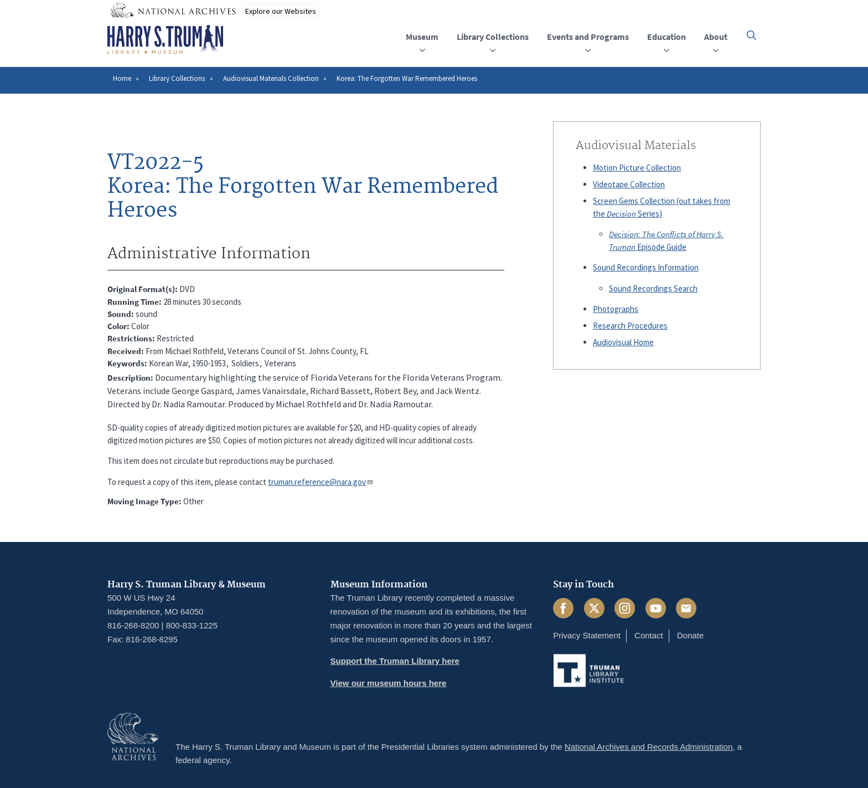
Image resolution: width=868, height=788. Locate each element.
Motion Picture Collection (637, 167)
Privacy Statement (587, 635)
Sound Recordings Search (653, 288)
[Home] (165, 40)
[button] (751, 35)
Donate (690, 635)
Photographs (615, 309)
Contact (648, 635)
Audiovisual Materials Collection (271, 78)
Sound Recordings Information (646, 267)
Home (122, 78)
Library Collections (177, 78)
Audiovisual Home (623, 342)
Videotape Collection (629, 184)
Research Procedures (630, 325)
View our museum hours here (388, 683)
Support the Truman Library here (394, 661)
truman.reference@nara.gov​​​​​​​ (321, 482)
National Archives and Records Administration (649, 746)
